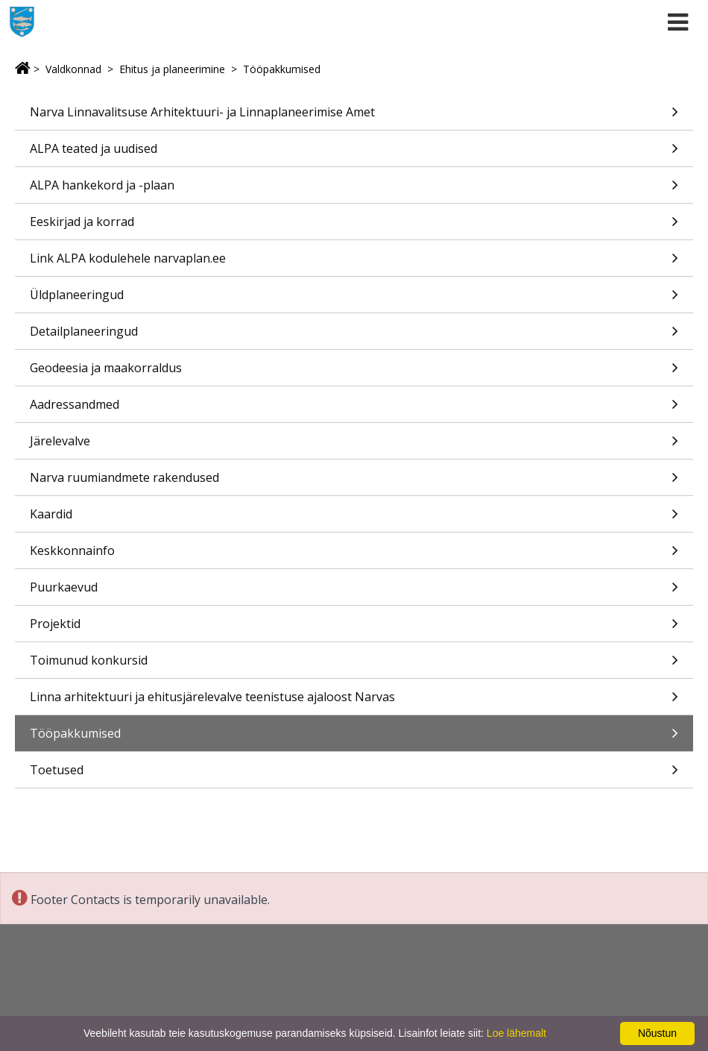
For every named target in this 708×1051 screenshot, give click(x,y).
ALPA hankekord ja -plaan (354, 190)
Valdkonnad (73, 69)
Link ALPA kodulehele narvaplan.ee (354, 263)
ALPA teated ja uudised (354, 153)
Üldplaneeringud (354, 299)
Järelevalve (354, 446)
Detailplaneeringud (354, 336)
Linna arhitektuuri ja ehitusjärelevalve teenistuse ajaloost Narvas (354, 701)
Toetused (354, 775)
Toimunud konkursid (354, 665)
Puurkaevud (354, 592)
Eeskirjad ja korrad (354, 226)
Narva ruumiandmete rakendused (354, 482)
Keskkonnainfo (354, 555)
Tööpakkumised (281, 69)
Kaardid (354, 519)
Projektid (354, 628)
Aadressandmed (354, 409)
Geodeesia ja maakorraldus (354, 373)
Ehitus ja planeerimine (172, 69)
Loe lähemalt (516, 1033)
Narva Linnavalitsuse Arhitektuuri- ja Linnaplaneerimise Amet (354, 117)
